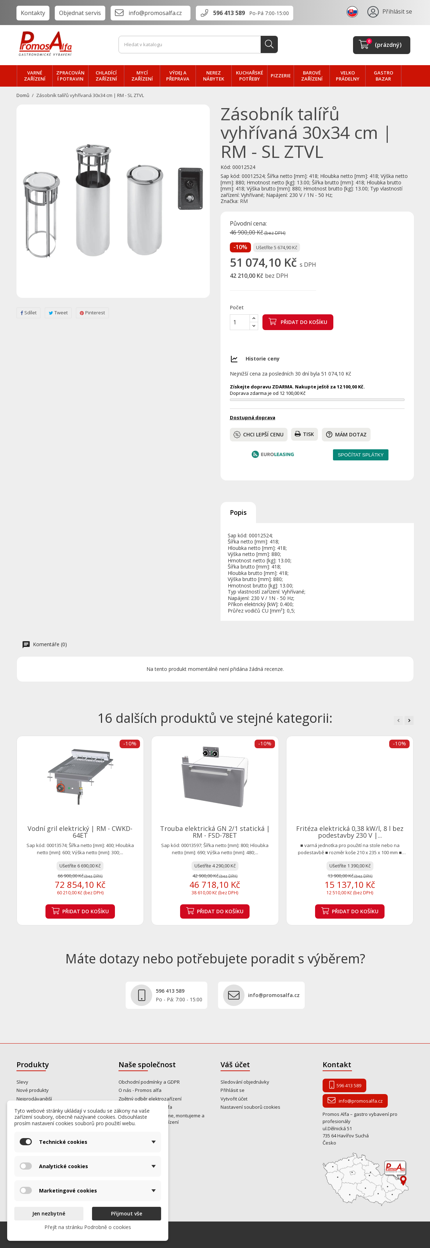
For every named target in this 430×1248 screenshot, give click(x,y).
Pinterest (92, 312)
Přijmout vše (126, 1213)
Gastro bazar (383, 75)
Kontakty (33, 13)
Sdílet (28, 312)
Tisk (304, 434)
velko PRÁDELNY (347, 75)
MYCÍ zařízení (142, 75)
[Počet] (240, 322)
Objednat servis (80, 13)
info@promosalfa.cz (155, 13)
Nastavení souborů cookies (250, 1107)
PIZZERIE (281, 75)
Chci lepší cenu (258, 435)
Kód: (226, 167)
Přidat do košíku (298, 321)
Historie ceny (263, 358)
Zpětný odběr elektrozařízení (150, 1098)
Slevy (22, 1082)
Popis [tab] (238, 512)
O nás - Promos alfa (140, 1090)
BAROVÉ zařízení (312, 75)
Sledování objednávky (245, 1082)
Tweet (58, 312)
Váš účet (235, 1064)
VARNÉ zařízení (34, 75)
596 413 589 (229, 13)
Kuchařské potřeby (249, 75)
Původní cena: (248, 224)
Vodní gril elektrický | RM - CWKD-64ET (80, 832)
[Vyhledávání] (198, 45)
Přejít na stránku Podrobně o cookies (87, 1227)
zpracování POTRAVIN (70, 75)
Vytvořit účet (234, 1098)
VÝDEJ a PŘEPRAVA (177, 75)
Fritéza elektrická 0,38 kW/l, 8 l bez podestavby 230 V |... (350, 832)
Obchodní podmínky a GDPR (149, 1082)
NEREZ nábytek (213, 75)
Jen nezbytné (48, 1213)
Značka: (229, 201)
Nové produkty (32, 1090)
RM (244, 201)
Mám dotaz (346, 434)
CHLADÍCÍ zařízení (106, 75)
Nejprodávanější (34, 1098)
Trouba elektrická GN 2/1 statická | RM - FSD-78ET (215, 832)
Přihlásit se (233, 1090)
